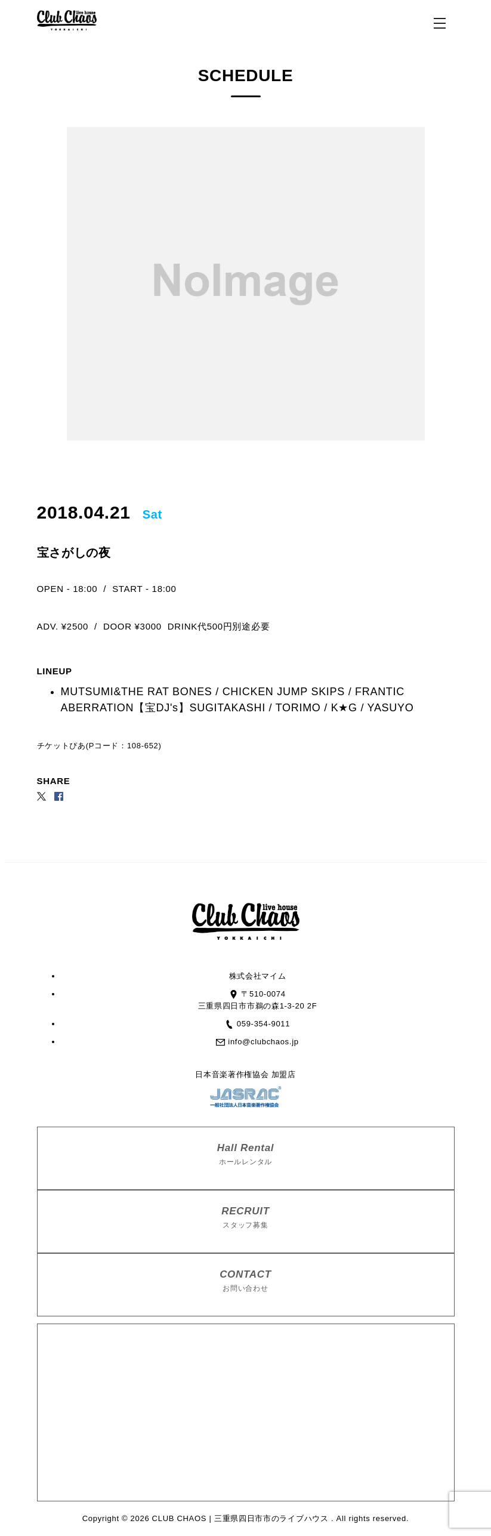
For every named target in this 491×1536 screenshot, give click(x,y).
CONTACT (245, 1281)
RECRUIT (245, 1217)
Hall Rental (245, 1154)
